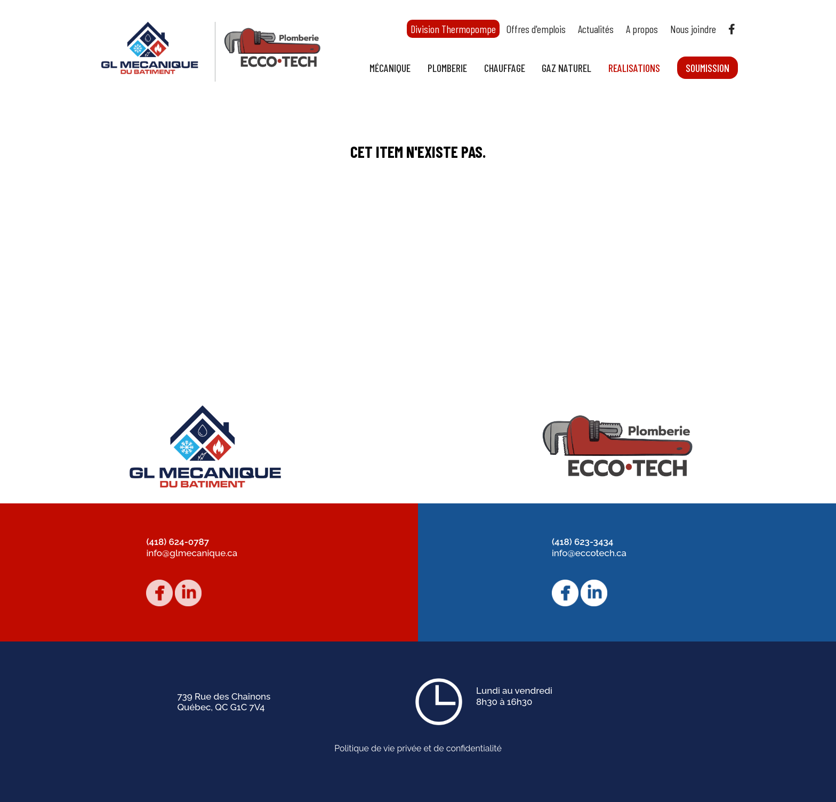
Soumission (707, 67)
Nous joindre (693, 28)
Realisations (634, 67)
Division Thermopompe (453, 28)
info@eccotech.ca (589, 553)
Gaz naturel (566, 67)
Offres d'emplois (536, 28)
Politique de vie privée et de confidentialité (418, 748)
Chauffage (504, 67)
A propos (642, 28)
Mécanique (390, 67)
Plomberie (447, 67)
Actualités (596, 28)
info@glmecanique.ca (191, 553)
